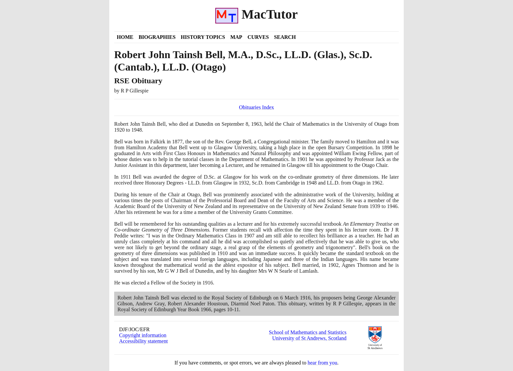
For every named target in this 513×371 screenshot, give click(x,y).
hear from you (322, 362)
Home (125, 37)
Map (236, 37)
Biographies (157, 37)
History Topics (203, 37)
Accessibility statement (143, 341)
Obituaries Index (256, 107)
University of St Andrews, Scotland (309, 338)
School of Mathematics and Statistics (307, 332)
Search (285, 37)
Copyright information (142, 335)
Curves (258, 37)
